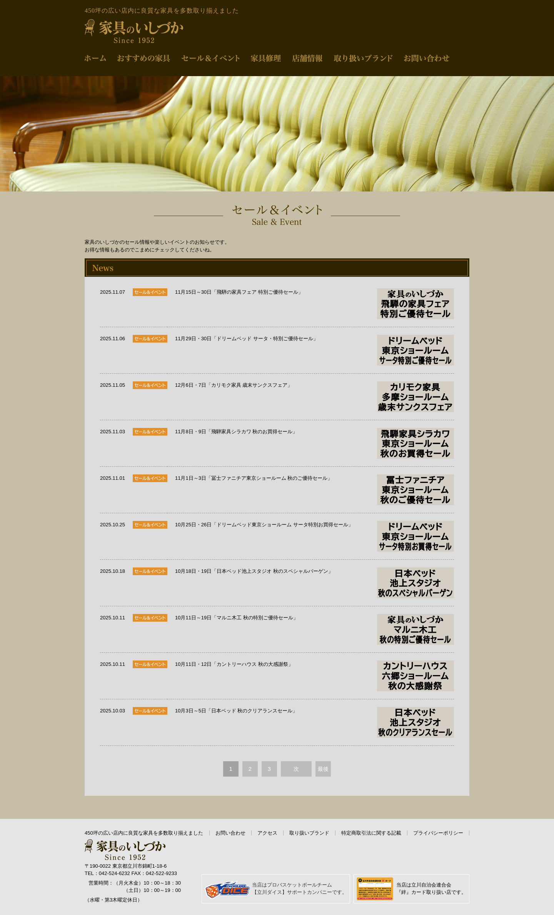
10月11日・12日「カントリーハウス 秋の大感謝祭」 (314, 675)
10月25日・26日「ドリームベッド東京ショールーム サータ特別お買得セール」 (314, 536)
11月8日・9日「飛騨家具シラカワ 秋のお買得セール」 (314, 443)
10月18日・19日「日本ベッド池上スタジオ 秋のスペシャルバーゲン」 (314, 582)
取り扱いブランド (309, 832)
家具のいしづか (134, 31)
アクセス (267, 832)
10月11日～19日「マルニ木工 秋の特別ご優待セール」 (314, 629)
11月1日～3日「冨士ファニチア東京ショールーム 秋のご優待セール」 (314, 489)
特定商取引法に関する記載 (371, 832)
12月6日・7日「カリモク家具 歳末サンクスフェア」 (314, 396)
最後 (323, 769)
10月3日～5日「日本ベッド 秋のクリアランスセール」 (314, 722)
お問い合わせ (230, 832)
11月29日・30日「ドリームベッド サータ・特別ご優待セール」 (314, 350)
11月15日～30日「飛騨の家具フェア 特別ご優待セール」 (314, 303)
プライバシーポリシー (438, 832)
